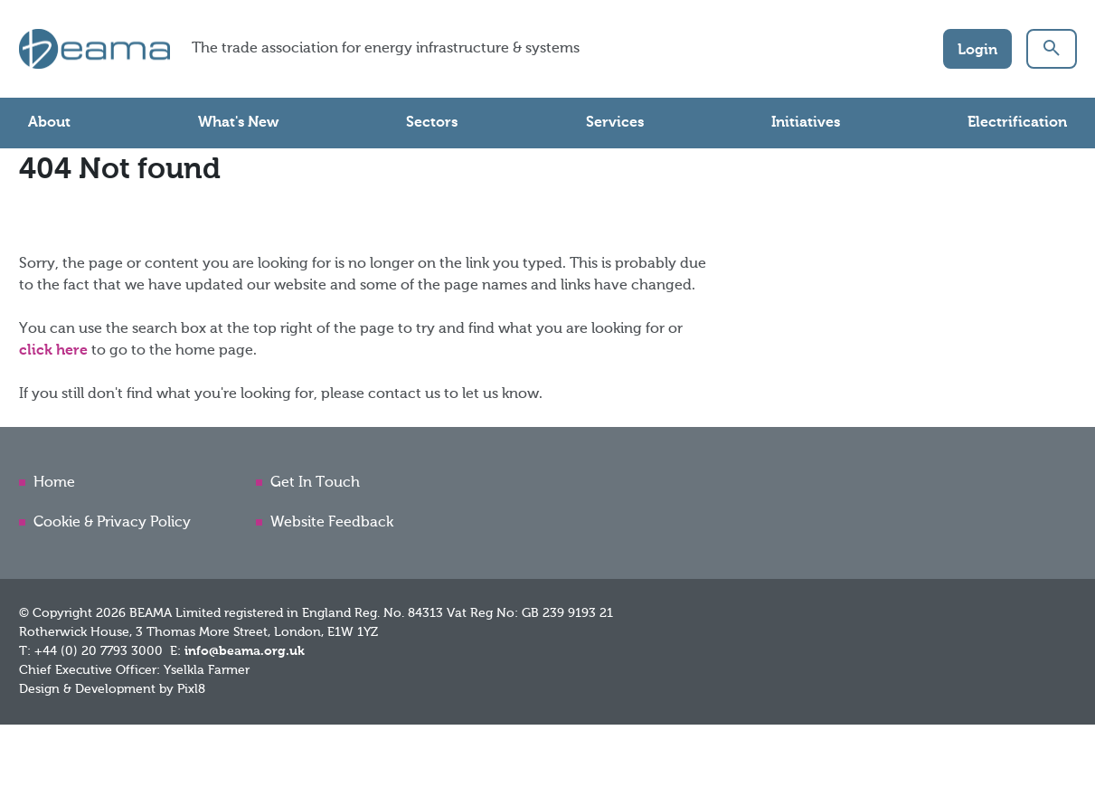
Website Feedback (331, 523)
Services (615, 123)
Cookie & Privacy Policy (112, 523)
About (49, 123)
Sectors (432, 123)
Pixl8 (191, 689)
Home (54, 483)
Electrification (1017, 123)
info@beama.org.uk (244, 651)
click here (53, 351)
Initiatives (805, 123)
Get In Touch (315, 483)
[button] (1051, 49)
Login (977, 50)
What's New (238, 123)
